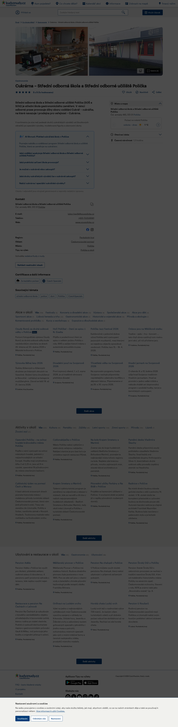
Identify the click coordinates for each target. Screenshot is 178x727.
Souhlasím (22, 718)
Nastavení (56, 718)
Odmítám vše (39, 718)
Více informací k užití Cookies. (50, 711)
